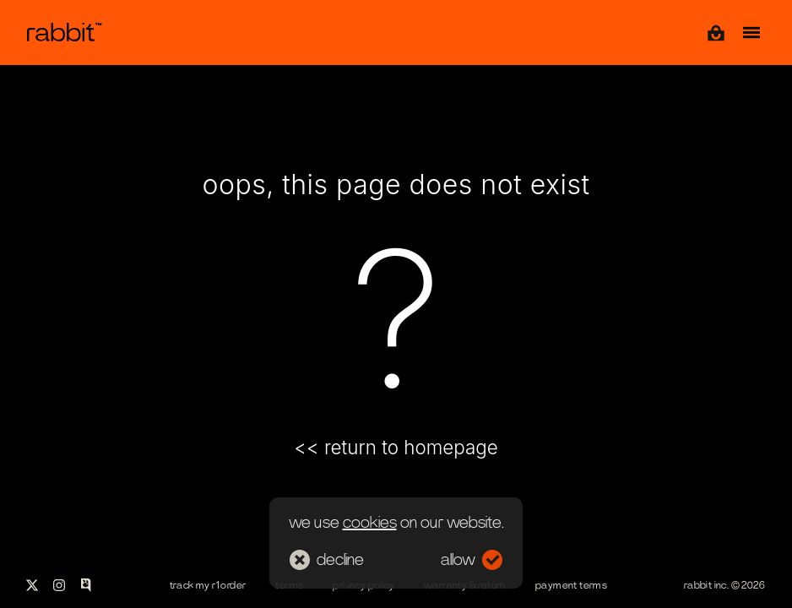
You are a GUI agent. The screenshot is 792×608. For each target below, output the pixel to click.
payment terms (571, 585)
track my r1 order (208, 585)
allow (471, 560)
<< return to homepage (395, 447)
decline (327, 560)
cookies (370, 522)
